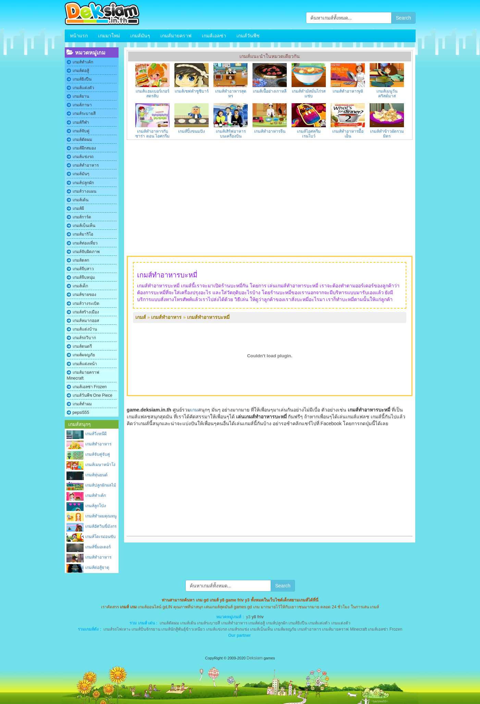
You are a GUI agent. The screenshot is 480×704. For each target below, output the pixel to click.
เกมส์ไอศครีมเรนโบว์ (309, 134)
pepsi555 (81, 412)
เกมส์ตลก (81, 260)
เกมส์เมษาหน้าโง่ (100, 464)
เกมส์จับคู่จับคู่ (97, 454)
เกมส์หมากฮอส (86, 320)
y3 (248, 616)
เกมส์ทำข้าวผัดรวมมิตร (387, 134)
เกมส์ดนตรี (82, 346)
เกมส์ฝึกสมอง (84, 148)
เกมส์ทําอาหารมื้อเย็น (348, 134)
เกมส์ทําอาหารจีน (269, 131)
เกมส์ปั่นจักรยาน (146, 629)
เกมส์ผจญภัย (84, 355)
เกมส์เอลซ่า (214, 35)
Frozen (396, 629)
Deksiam (255, 658)
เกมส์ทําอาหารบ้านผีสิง (98, 558)
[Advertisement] (270, 198)
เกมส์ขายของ (84, 294)
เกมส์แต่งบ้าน (85, 329)
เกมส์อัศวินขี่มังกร (100, 526)
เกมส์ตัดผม (82, 139)
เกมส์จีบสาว (83, 268)
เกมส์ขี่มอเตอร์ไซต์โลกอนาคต (99, 547)
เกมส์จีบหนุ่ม (84, 277)
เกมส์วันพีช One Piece (92, 395)
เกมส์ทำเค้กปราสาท (95, 496)
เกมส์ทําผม (82, 404)
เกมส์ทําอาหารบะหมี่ (208, 317)
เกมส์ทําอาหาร (86, 165)
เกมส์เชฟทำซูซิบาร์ (192, 91)
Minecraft (358, 629)
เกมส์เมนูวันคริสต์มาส (387, 93)
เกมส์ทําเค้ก (83, 62)
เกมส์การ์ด (82, 217)
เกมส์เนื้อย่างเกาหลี (269, 91)
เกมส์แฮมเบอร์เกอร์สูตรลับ (152, 93)
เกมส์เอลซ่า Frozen (90, 386)
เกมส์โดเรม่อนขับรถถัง (100, 537)
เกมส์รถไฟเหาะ (117, 629)
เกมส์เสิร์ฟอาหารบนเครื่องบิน (231, 134)
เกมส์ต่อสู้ (81, 70)
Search (403, 18)
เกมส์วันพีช (248, 35)
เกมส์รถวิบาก (84, 337)
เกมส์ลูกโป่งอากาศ (95, 506)
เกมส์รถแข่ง (238, 629)
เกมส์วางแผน (84, 191)
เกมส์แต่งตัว (83, 87)
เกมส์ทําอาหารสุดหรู (230, 93)
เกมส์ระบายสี (84, 113)
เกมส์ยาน (81, 96)
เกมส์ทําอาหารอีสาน (98, 445)
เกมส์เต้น (80, 200)
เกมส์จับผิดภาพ (86, 251)
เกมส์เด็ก (80, 286)
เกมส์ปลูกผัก (83, 182)
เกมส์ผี (78, 208)
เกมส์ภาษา (82, 105)
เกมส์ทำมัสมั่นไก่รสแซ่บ (308, 93)
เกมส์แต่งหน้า (85, 363)
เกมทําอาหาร (309, 629)
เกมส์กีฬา (81, 122)
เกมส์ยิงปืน (82, 79)
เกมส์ (140, 317)
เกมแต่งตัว (340, 623)
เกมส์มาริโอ (83, 234)
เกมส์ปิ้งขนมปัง (191, 131)
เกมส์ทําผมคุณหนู (100, 516)
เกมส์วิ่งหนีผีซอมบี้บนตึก (96, 434)
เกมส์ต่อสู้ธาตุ (97, 567)
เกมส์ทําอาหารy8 (348, 91)
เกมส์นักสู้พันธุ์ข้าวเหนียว (183, 629)
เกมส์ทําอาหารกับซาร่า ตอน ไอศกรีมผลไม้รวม (152, 136)
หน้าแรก (79, 35)
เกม (194, 410)
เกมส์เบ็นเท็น (84, 225)
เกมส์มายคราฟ (176, 35)
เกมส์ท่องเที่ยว (85, 243)
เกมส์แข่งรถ (83, 156)
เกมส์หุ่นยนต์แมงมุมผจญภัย (98, 475)
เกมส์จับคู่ (81, 131)
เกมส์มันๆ (140, 35)
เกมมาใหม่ (109, 35)
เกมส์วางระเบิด (86, 303)
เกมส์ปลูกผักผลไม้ (100, 485)
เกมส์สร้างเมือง (86, 312)
